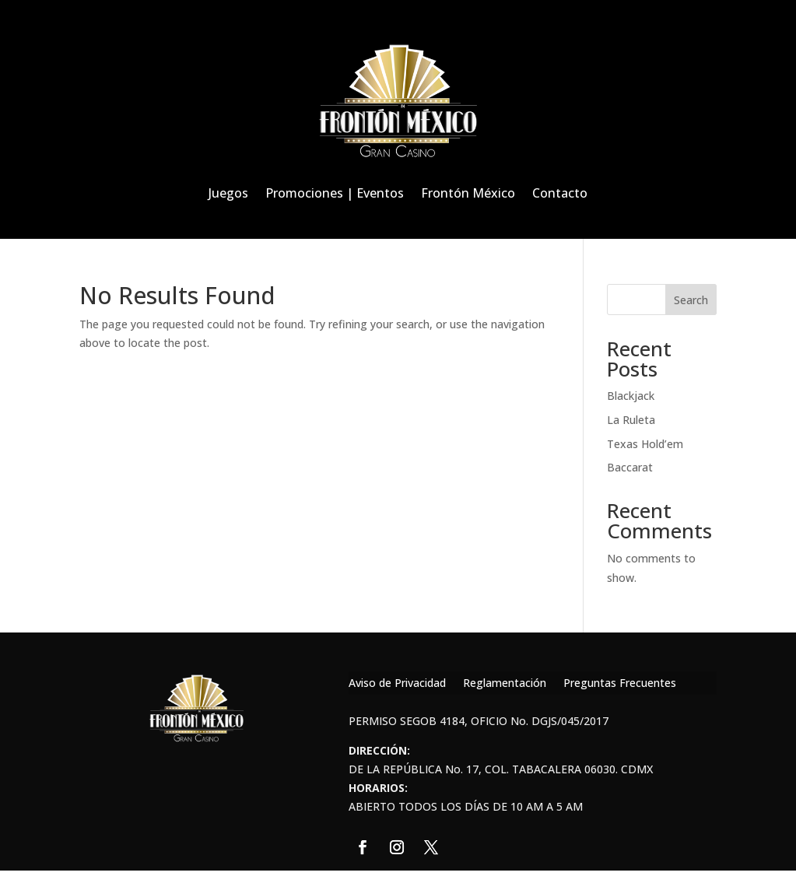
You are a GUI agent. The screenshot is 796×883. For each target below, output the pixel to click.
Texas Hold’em (645, 443)
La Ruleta (631, 419)
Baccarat (630, 467)
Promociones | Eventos (334, 192)
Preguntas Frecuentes (619, 684)
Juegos (228, 192)
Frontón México (468, 192)
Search (691, 300)
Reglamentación (504, 684)
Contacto (559, 192)
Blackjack (630, 395)
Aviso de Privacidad (397, 684)
